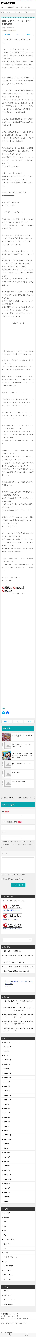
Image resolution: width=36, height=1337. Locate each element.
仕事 (5, 1222)
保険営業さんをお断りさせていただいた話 (16, 971)
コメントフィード (9, 1299)
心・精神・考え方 (9, 1239)
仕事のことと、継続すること (12, 951)
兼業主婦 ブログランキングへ (10, 919)
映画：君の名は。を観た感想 (26, 797)
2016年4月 (7, 1197)
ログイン (6, 1291)
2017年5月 (7, 1157)
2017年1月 (7, 1170)
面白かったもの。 (9, 1275)
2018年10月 (7, 1099)
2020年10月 (7, 1060)
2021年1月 (7, 1055)
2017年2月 (7, 1166)
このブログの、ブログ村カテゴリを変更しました (18, 966)
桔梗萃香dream (8, 2)
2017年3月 (7, 1161)
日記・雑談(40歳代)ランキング (11, 910)
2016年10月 (7, 1179)
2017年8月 (7, 1148)
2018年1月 (7, 1130)
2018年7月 (7, 1113)
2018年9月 (7, 1104)
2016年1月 (7, 1201)
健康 (5, 1226)
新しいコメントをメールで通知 (14, 874)
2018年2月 (7, 1126)
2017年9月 (7, 1144)
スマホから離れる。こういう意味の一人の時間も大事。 (22, 745)
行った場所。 (8, 1270)
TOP (9, 1314)
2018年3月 (7, 1122)
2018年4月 (7, 1117)
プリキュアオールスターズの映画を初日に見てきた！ (22, 735)
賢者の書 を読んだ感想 (18, 782)
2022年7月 (7, 1042)
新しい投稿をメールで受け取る (14, 879)
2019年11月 (7, 1073)
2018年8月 (7, 1108)
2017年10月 (7, 1139)
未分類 (6, 1252)
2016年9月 (7, 1183)
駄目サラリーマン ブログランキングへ (13, 928)
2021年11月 (7, 1046)
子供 (5, 1235)
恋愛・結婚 (7, 1244)
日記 (5, 1248)
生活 (5, 1261)
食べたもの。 (8, 1279)
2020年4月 (7, 1069)
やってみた (7, 1213)
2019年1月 (7, 1091)
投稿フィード (8, 1295)
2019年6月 (7, 1086)
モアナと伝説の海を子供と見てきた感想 (22, 764)
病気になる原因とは (17, 772)
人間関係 (6, 1217)
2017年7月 (7, 1152)
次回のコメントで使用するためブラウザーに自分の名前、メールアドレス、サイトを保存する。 (17, 844)
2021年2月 (7, 1051)
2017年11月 (7, 1135)
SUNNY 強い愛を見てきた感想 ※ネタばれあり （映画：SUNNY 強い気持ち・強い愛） (22, 755)
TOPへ (27, 1334)
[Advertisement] (18, 337)
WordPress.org (8, 1304)
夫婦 (5, 1230)
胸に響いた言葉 (8, 1266)
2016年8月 (7, 1188)
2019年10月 (7, 1077)
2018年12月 (7, 1095)
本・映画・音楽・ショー (9, 30)
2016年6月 (7, 1192)
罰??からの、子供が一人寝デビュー (14, 962)
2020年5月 (7, 1064)
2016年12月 (7, 1175)
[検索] (17, 940)
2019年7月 (7, 1082)
